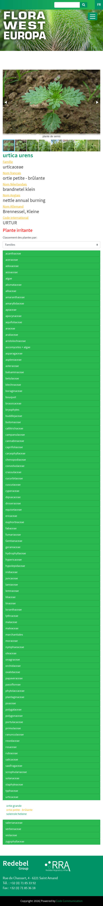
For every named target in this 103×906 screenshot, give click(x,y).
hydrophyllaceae (15, 553)
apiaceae (10, 310)
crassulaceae (13, 472)
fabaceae (11, 528)
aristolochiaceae (15, 341)
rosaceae (11, 747)
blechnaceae (13, 385)
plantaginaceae (14, 697)
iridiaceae (11, 572)
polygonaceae (14, 716)
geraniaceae (12, 547)
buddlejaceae (13, 416)
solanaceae (12, 778)
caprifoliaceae (14, 447)
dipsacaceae (13, 497)
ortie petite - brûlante (19, 810)
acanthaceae (13, 253)
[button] (6, 102)
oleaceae (10, 653)
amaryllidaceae (14, 303)
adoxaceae (12, 266)
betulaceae (12, 378)
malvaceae (11, 628)
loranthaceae (13, 609)
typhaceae (11, 791)
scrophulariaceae (16, 772)
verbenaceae (13, 829)
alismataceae (13, 285)
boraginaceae (13, 391)
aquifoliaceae (13, 322)
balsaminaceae (14, 372)
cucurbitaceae (14, 478)
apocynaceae (13, 316)
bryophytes (12, 410)
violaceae (11, 835)
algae (8, 278)
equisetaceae (13, 510)
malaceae (11, 622)
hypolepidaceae (15, 566)
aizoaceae (11, 272)
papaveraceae (14, 678)
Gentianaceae (13, 541)
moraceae (11, 641)
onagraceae (12, 659)
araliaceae (11, 335)
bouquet (10, 397)
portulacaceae (14, 722)
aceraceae (11, 260)
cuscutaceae (13, 485)
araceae (10, 328)
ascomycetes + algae (17, 347)
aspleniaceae (13, 360)
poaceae (10, 703)
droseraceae (13, 503)
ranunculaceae (14, 734)
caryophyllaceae (15, 453)
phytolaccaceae (14, 691)
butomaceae (13, 422)
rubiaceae (11, 753)
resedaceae (12, 741)
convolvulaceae (14, 466)
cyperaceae (12, 491)
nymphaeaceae (14, 647)
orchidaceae (13, 666)
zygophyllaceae (14, 841)
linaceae (10, 603)
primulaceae (13, 728)
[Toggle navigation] (92, 16)
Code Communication (69, 901)
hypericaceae (13, 559)
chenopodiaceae (15, 460)
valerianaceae (13, 823)
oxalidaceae (12, 672)
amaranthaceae (15, 297)
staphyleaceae (14, 784)
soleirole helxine (16, 814)
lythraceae (11, 616)
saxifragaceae (13, 766)
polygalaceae (13, 709)
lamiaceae (11, 584)
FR (99, 5)
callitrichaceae (14, 428)
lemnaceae (12, 591)
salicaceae (11, 759)
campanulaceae (15, 435)
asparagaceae (13, 353)
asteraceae (12, 366)
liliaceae (10, 597)
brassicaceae (13, 403)
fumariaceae (13, 535)
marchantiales (14, 634)
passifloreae (13, 684)
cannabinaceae (14, 441)
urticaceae (11, 797)
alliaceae (10, 291)
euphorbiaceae (14, 522)
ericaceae (11, 516)
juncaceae (11, 578)
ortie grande (14, 806)
